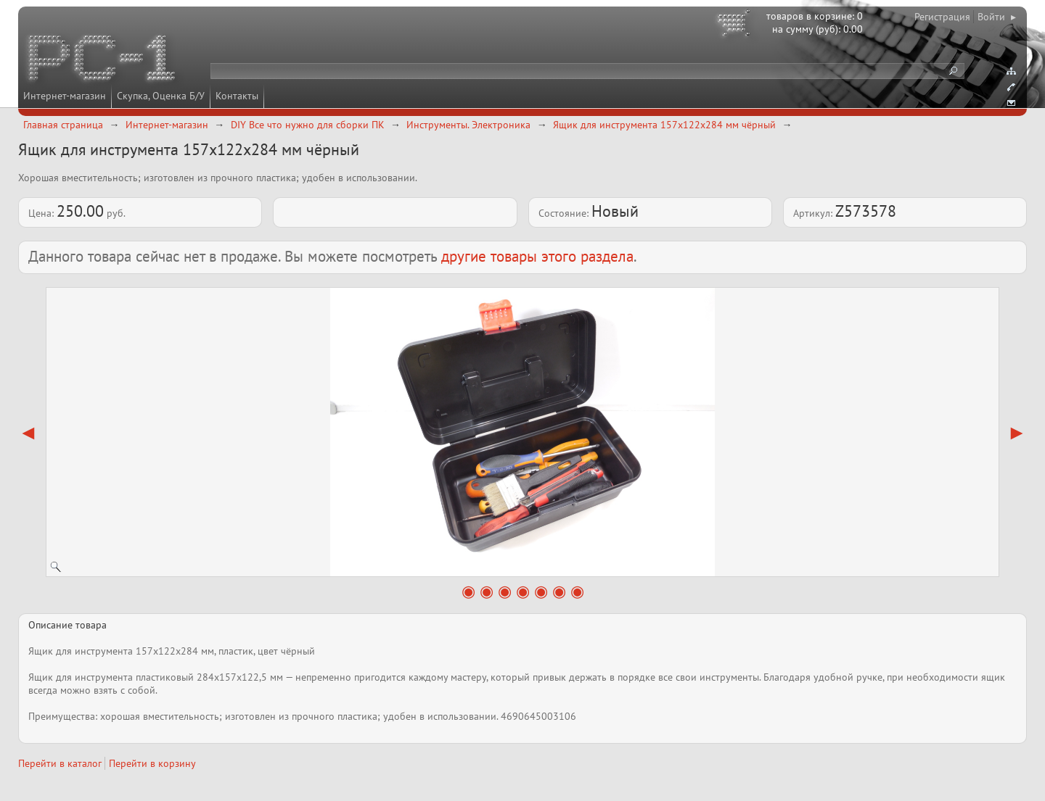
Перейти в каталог (60, 763)
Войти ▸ (997, 16)
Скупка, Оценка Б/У (161, 95)
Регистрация (942, 16)
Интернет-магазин (64, 95)
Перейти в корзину (152, 763)
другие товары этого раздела (537, 256)
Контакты (237, 95)
